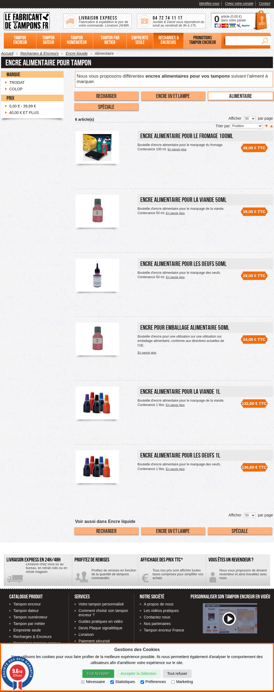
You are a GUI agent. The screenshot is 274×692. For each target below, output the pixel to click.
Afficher (235, 118)
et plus (24, 112)
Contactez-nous (238, 576)
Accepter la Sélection (139, 673)
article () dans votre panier (233, 18)
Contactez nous (157, 617)
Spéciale (106, 107)
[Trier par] (247, 125)
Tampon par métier (29, 623)
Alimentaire (240, 96)
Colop (16, 89)
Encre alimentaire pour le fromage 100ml (186, 135)
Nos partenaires (157, 623)
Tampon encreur (27, 604)
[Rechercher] (242, 40)
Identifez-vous (209, 3)
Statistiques (122, 682)
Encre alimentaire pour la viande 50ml (183, 199)
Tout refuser (177, 673)
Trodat (17, 82)
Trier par (223, 126)
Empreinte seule (27, 630)
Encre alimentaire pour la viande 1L (180, 391)
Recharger (106, 96)
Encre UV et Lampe (173, 96)
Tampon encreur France (164, 630)
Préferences (153, 682)
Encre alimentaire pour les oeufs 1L (180, 455)
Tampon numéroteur (30, 617)
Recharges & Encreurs (32, 636)
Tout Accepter (98, 673)
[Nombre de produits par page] (250, 118)
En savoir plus (177, 149)
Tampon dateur (26, 610)
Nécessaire (93, 682)
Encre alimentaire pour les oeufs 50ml (183, 263)
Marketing (182, 682)
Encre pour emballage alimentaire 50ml (184, 327)
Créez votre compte (239, 3)
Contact (264, 3)
